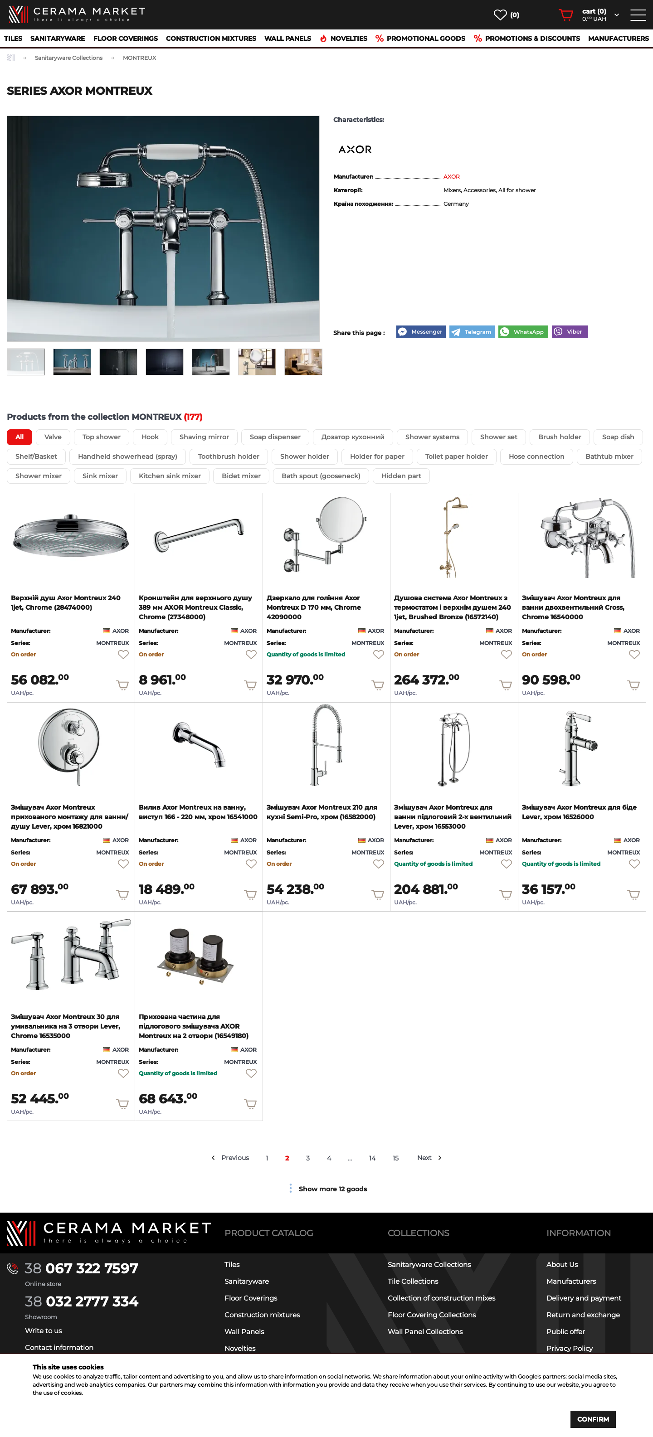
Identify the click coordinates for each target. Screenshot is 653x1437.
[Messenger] (421, 332)
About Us (562, 1264)
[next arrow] (440, 1158)
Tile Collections (413, 1281)
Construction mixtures (211, 38)
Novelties (343, 38)
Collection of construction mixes (441, 1298)
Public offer (565, 1331)
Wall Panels (287, 38)
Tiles (13, 38)
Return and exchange (583, 1315)
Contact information (59, 1347)
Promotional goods (420, 38)
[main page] (77, 14)
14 (373, 1158)
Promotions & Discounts (527, 38)
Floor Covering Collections (432, 1315)
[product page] (71, 535)
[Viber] (570, 332)
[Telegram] (472, 332)
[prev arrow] (213, 1158)
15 (396, 1158)
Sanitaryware (57, 38)
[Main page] (109, 1233)
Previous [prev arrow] (235, 1158)
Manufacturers (618, 38)
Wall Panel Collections (425, 1331)
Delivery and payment (583, 1298)
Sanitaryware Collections (429, 1264)
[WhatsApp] (523, 332)
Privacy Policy (569, 1348)
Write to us (43, 1330)
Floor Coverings (125, 38)
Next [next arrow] (425, 1158)
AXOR (451, 176)
